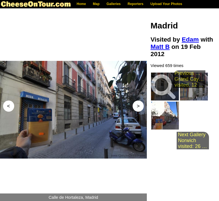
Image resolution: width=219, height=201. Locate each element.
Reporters (135, 4)
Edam (190, 39)
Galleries (113, 4)
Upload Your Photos (166, 4)
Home (81, 4)
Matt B (160, 46)
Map (96, 4)
